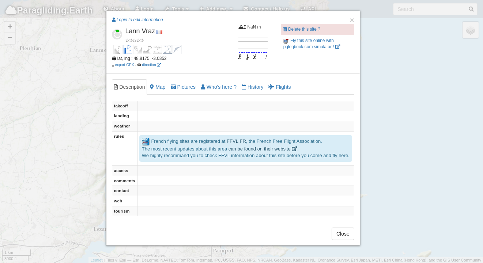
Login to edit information (137, 19)
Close (343, 234)
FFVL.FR (236, 141)
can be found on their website (263, 149)
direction (151, 65)
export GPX (124, 65)
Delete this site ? (301, 29)
